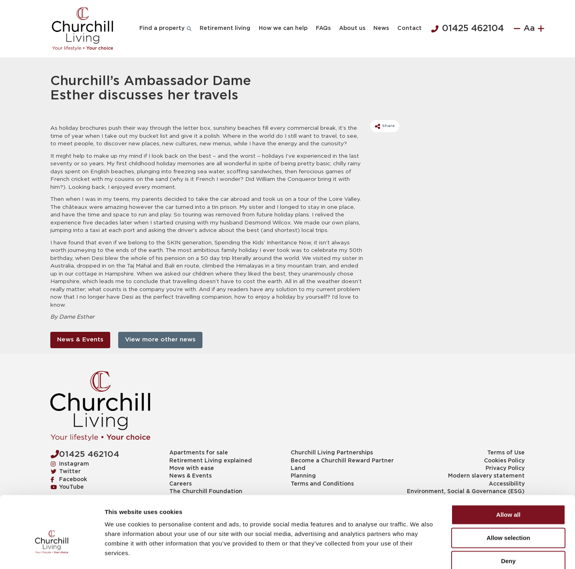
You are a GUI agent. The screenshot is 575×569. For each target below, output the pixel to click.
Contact (409, 28)
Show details (419, 553)
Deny (508, 517)
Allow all (508, 471)
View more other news (160, 339)
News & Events (80, 339)
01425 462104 (467, 29)
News (381, 28)
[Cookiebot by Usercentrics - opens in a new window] (52, 553)
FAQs (323, 28)
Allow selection (508, 494)
